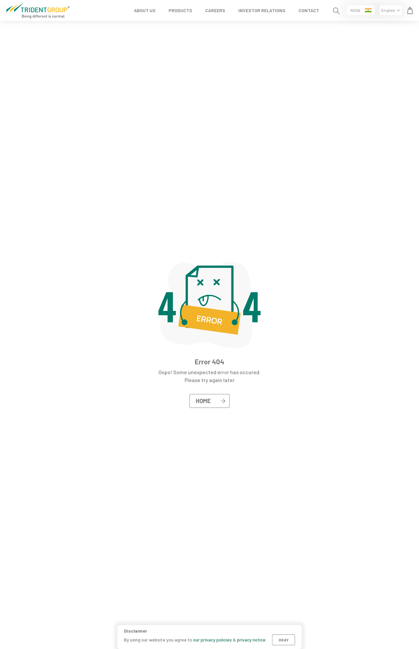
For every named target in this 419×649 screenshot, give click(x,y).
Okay (284, 640)
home (210, 400)
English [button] (388, 10)
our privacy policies (212, 639)
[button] (361, 10)
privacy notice (251, 639)
